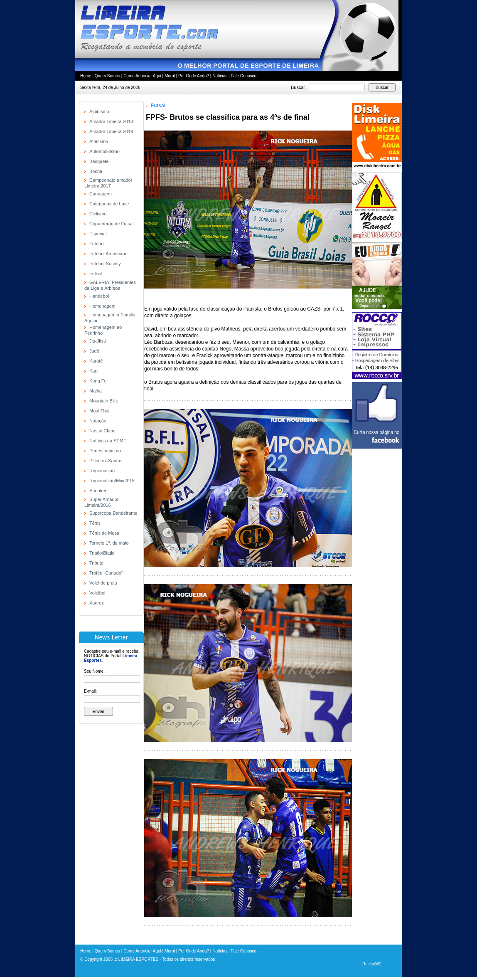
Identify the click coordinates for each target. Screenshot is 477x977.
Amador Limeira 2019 (111, 131)
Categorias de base (109, 203)
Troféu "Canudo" (106, 572)
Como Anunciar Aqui (142, 76)
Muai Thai (99, 410)
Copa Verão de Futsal (111, 223)
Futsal (95, 273)
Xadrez (96, 602)
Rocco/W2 (371, 964)
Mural (170, 76)
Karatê (96, 360)
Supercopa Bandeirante (113, 513)
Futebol (97, 243)
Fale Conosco (243, 76)
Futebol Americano (108, 253)
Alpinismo (99, 111)
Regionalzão (102, 470)
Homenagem (102, 305)
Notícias (219, 76)
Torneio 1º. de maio (109, 542)
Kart (93, 370)
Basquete (98, 161)
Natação (97, 420)
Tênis (95, 523)
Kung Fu (98, 380)
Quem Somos (107, 76)
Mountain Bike (103, 400)
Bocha (95, 171)
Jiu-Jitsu (97, 340)
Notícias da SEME (107, 440)
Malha (95, 390)
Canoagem (100, 193)
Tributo (96, 562)
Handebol (99, 296)
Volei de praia (103, 582)
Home (85, 76)
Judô (94, 350)
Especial (98, 233)
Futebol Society (105, 263)
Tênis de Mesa (104, 532)
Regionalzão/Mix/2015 (112, 480)
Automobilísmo (104, 151)
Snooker (97, 490)
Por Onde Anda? (193, 76)
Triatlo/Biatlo (102, 552)
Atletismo (98, 141)
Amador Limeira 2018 (111, 121)
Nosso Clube (102, 430)
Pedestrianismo (105, 450)
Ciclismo (98, 213)
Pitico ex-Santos (105, 460)
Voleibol (97, 592)
